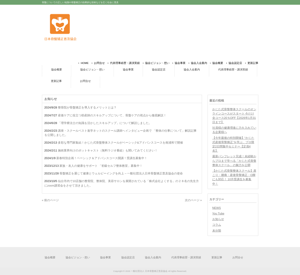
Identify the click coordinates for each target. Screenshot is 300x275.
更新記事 (252, 63)
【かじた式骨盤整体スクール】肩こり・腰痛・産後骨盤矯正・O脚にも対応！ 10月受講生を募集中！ (234, 177)
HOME (85, 63)
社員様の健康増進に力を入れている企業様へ (234, 130)
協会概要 (217, 63)
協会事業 (180, 63)
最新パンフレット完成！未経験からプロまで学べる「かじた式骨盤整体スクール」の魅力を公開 (234, 161)
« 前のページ (50, 200)
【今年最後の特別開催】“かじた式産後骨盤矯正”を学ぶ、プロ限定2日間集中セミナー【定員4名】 (233, 144)
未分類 (216, 230)
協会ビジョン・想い (157, 63)
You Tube (218, 213)
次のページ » (193, 200)
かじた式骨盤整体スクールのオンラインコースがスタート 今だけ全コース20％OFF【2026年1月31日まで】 (234, 116)
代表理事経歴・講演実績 (125, 63)
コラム (216, 224)
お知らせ (218, 219)
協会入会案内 (199, 63)
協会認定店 (235, 63)
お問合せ (99, 63)
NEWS (216, 208)
